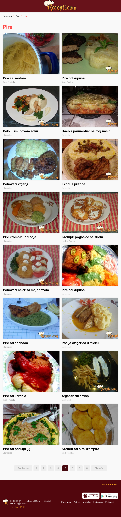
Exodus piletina (90, 164)
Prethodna (23, 468)
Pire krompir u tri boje (31, 217)
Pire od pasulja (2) (31, 429)
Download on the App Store (90, 496)
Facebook (66, 502)
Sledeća (99, 468)
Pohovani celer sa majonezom (31, 270)
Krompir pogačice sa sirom (90, 217)
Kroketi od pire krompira (90, 429)
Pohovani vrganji (31, 164)
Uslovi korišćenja (42, 501)
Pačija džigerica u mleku (90, 323)
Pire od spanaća (31, 323)
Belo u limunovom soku (31, 111)
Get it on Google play (109, 496)
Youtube (87, 502)
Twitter (76, 502)
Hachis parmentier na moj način (90, 111)
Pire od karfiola (31, 376)
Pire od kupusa (90, 58)
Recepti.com (60, 5)
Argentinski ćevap (90, 376)
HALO (22, 507)
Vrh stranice (109, 484)
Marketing (14, 503)
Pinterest (109, 502)
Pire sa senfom (31, 58)
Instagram (98, 502)
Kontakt (23, 503)
